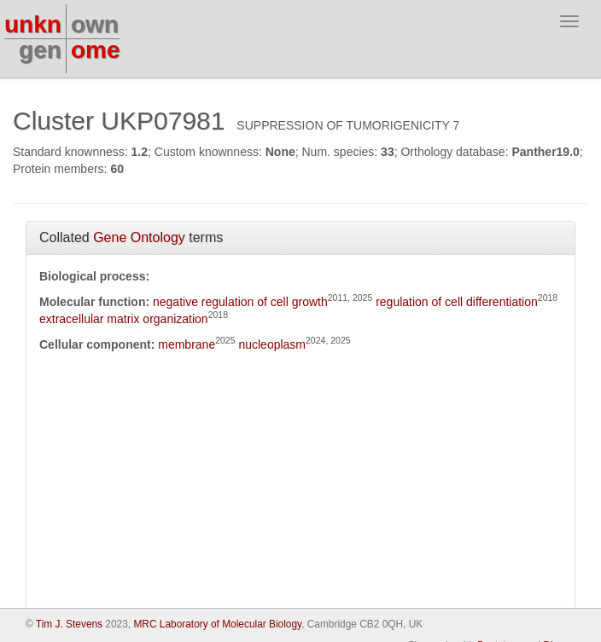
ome (95, 50)
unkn (32, 24)
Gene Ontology (139, 237)
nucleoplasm (272, 344)
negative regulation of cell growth (240, 302)
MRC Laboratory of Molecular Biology (217, 624)
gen (40, 50)
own (95, 24)
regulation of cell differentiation (457, 302)
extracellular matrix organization (123, 319)
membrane (186, 344)
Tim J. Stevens (69, 624)
